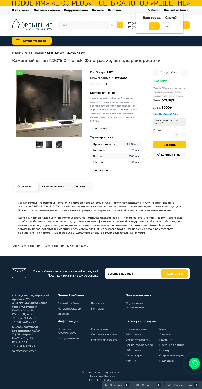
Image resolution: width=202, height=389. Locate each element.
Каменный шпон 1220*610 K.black (65, 246)
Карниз (131, 360)
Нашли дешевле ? (165, 114)
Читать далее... (100, 128)
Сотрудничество (76, 10)
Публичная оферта (104, 339)
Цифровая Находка (102, 376)
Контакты (114, 10)
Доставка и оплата (47, 10)
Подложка (166, 360)
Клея (162, 329)
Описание (24, 186)
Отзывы (81, 186)
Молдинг (165, 339)
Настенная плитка (171, 345)
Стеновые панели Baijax (147, 41)
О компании (20, 10)
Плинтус (97, 41)
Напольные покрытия (72, 41)
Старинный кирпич (172, 355)
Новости (98, 10)
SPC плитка (133, 350)
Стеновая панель (117, 41)
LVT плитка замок (137, 339)
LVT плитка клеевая (139, 345)
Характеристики (53, 186)
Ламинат (165, 334)
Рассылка (97, 303)
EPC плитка (133, 334)
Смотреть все (100, 170)
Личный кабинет (176, 10)
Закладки (64, 314)
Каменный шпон (177, 41)
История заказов (69, 308)
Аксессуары (134, 355)
